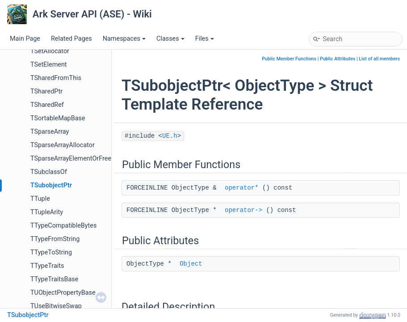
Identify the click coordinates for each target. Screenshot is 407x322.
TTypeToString (51, 252)
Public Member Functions (289, 59)
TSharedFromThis (55, 78)
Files (204, 38)
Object (191, 263)
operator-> (243, 210)
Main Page (25, 38)
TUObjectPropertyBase (63, 293)
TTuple (40, 199)
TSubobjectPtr (51, 185)
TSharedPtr (46, 91)
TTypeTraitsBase (54, 279)
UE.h (169, 136)
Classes (170, 38)
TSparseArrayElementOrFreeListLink (82, 158)
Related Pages (71, 38)
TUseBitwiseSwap (56, 306)
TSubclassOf (48, 172)
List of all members (379, 59)
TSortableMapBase (57, 118)
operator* (242, 187)
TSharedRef (47, 105)
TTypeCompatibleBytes (63, 225)
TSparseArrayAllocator (62, 145)
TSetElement (48, 64)
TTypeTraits (47, 266)
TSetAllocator (49, 51)
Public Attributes (338, 59)
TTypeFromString (55, 239)
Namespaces (124, 38)
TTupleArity (46, 212)
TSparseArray (49, 132)
